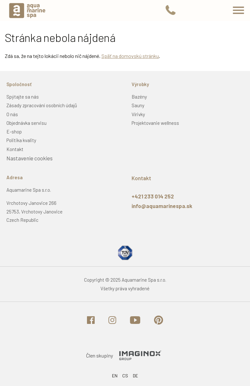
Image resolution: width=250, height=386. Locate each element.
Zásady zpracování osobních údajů (41, 105)
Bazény (139, 97)
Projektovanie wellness (155, 123)
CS (125, 375)
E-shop (14, 131)
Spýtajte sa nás (22, 97)
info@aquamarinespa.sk (162, 206)
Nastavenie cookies (29, 158)
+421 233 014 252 (153, 196)
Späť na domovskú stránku (130, 56)
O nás (12, 114)
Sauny (138, 105)
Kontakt (14, 149)
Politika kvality (21, 140)
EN (114, 375)
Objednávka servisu (26, 123)
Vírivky (138, 114)
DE (135, 375)
